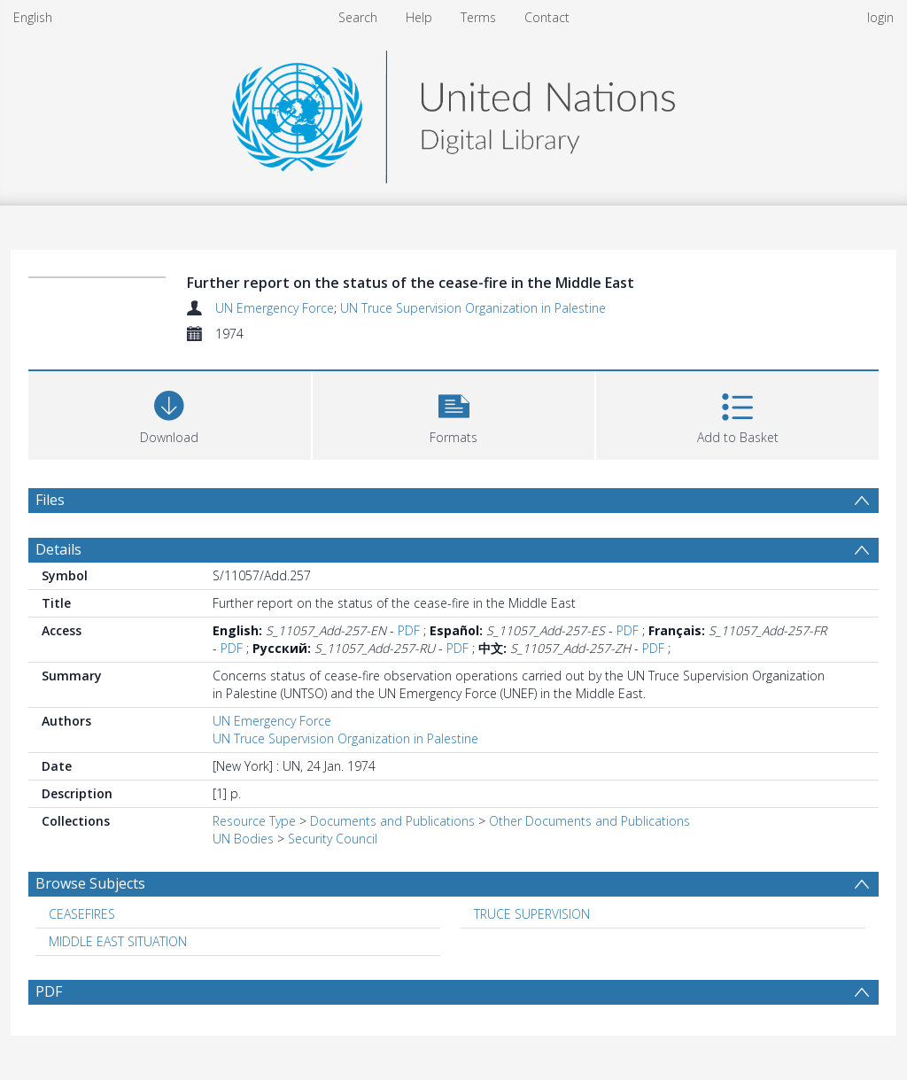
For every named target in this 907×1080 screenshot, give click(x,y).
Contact (547, 17)
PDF (409, 630)
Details (58, 549)
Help (419, 17)
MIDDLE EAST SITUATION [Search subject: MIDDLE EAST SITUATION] (118, 941)
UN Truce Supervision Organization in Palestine (473, 307)
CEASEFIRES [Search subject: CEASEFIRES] (82, 913)
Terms (478, 17)
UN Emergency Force (274, 307)
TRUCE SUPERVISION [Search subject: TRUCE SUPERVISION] (532, 913)
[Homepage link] (453, 112)
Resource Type (254, 820)
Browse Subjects (90, 883)
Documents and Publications (392, 820)
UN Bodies (243, 838)
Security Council (332, 838)
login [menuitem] (880, 17)
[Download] (169, 413)
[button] (454, 413)
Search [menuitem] (357, 17)
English (32, 17)
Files (50, 499)
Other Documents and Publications (589, 820)
